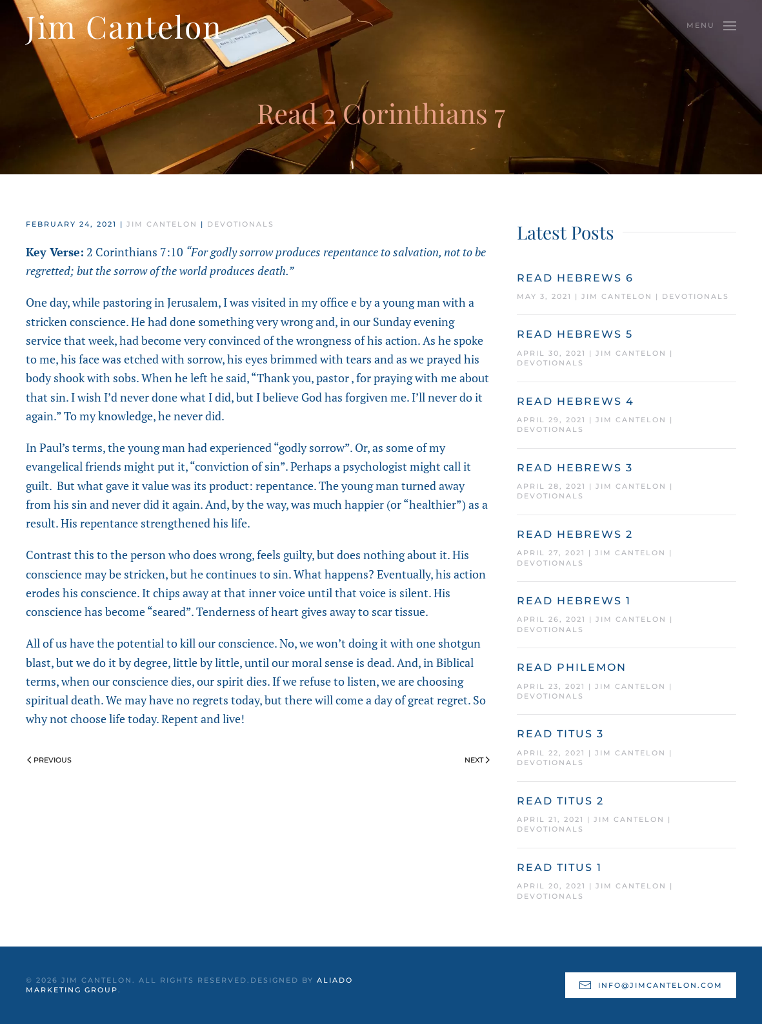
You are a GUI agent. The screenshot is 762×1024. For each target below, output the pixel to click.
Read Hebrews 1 (574, 601)
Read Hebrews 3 (575, 468)
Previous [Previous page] (49, 759)
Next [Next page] (477, 759)
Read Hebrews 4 (575, 401)
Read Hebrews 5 (575, 334)
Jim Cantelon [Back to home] (124, 25)
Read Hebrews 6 (575, 278)
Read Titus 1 (559, 867)
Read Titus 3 (560, 734)
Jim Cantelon (161, 224)
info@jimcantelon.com (651, 985)
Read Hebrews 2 (575, 534)
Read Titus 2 (560, 801)
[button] (711, 26)
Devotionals (240, 224)
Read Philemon (572, 667)
